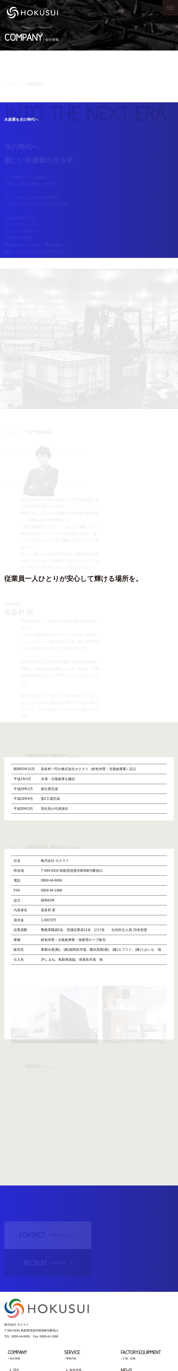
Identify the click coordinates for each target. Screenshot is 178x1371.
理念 (16, 1288)
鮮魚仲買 (76, 1288)
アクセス (19, 1316)
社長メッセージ (23, 1295)
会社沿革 (19, 1302)
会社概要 (19, 1309)
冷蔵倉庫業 (77, 1295)
